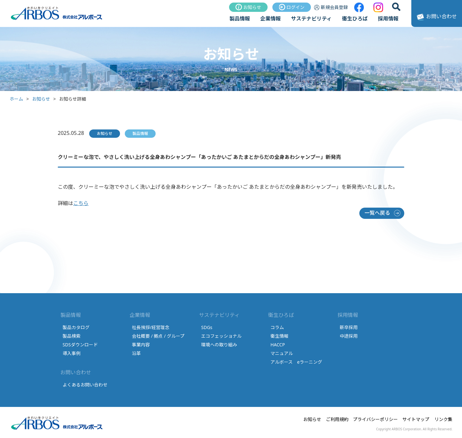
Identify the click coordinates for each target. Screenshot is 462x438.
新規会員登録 (331, 7)
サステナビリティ (311, 18)
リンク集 (443, 419)
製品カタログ (76, 327)
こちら (81, 203)
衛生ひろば (355, 18)
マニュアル (281, 353)
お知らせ (248, 7)
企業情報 (270, 18)
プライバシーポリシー (375, 419)
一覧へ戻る (377, 212)
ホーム (16, 99)
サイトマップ (415, 419)
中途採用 (349, 336)
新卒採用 (349, 327)
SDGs (206, 327)
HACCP (277, 345)
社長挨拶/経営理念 (150, 327)
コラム (277, 327)
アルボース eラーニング (296, 362)
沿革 (136, 353)
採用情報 (388, 18)
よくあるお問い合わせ (85, 385)
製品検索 (72, 336)
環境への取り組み (219, 345)
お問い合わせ (436, 17)
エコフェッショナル (221, 336)
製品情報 (239, 18)
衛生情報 (279, 336)
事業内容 (141, 345)
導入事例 (72, 353)
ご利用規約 (337, 419)
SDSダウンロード (80, 345)
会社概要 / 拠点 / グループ (158, 336)
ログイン (291, 7)
